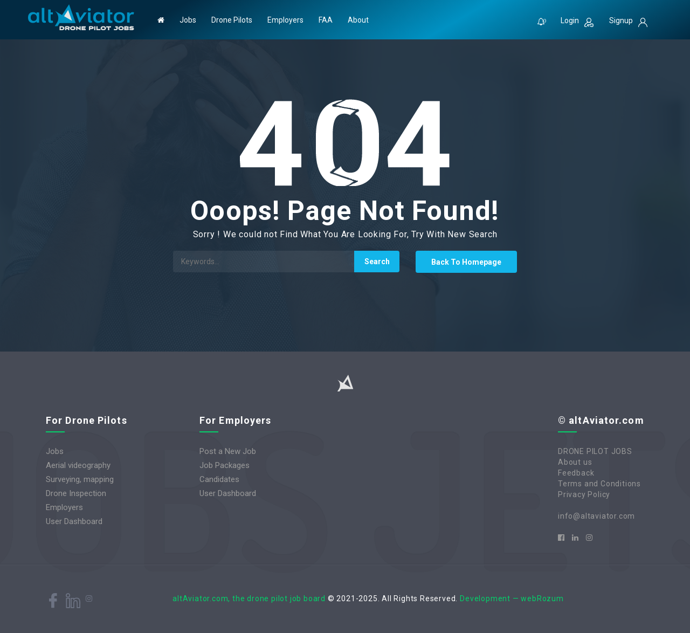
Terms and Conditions (599, 483)
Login (577, 21)
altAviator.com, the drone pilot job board (249, 598)
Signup (628, 21)
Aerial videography (78, 465)
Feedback (576, 473)
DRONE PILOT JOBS (595, 451)
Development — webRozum (512, 598)
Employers (285, 20)
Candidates (219, 479)
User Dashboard (74, 521)
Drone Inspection (76, 493)
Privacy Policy (584, 494)
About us (575, 462)
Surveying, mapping (80, 479)
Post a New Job (227, 451)
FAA (326, 20)
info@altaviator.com (596, 516)
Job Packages (224, 465)
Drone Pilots (231, 20)
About (358, 20)
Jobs (188, 20)
